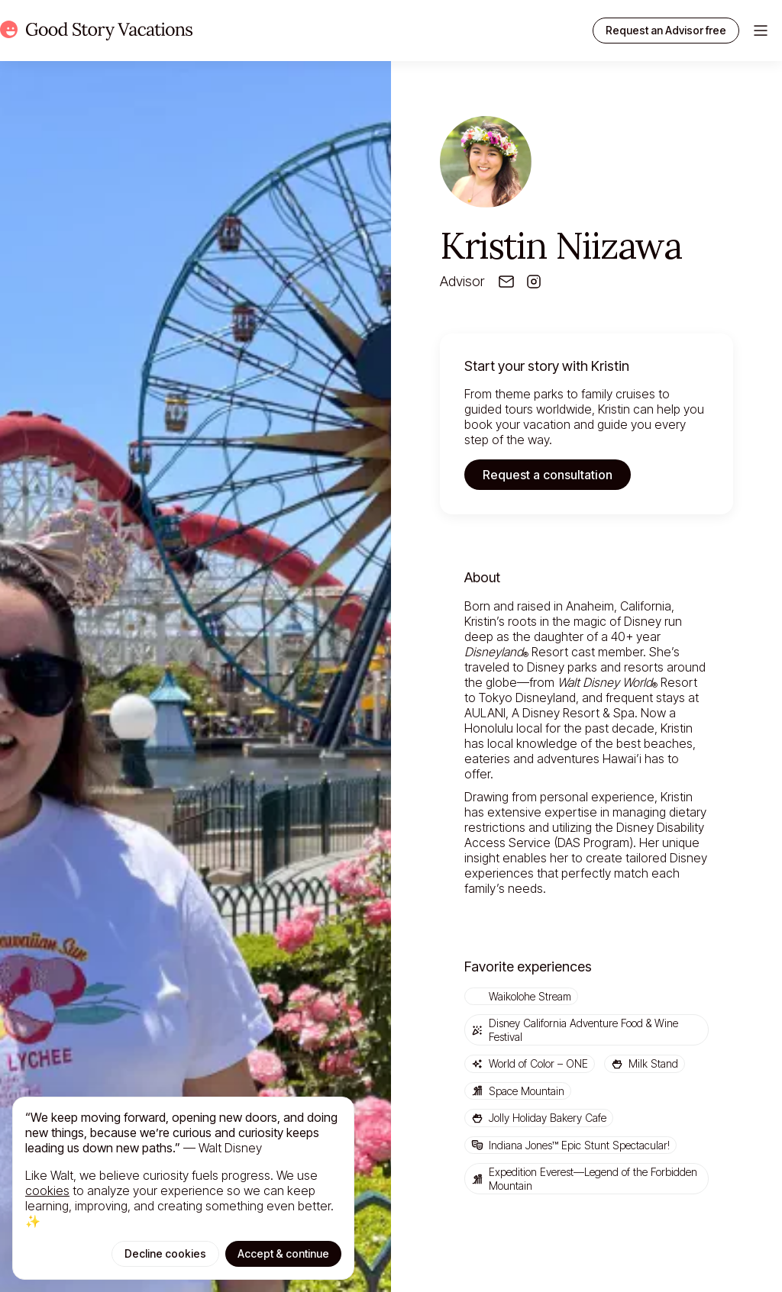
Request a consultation (547, 474)
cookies (47, 1190)
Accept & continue (283, 1253)
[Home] (96, 30)
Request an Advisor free (666, 30)
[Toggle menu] (760, 30)
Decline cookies (165, 1253)
